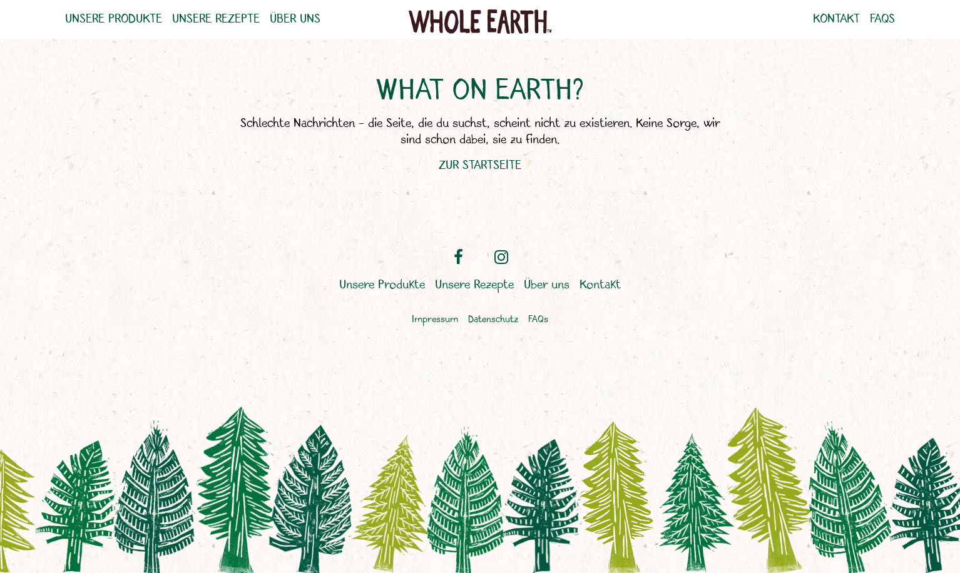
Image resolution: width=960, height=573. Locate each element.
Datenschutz (493, 320)
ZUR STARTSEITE (480, 165)
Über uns (295, 19)
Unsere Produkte (113, 19)
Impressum (435, 320)
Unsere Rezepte (216, 19)
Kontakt (836, 19)
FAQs (882, 19)
